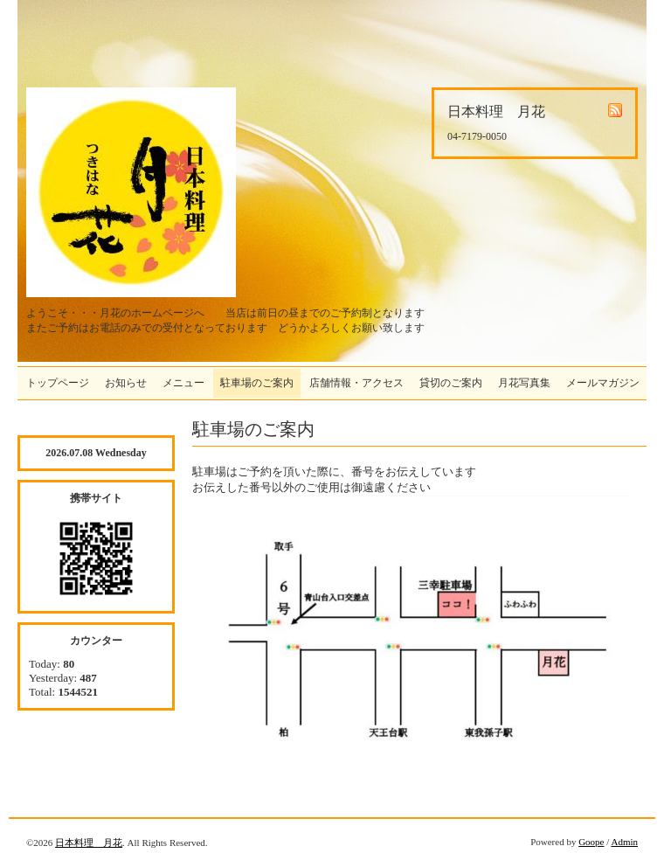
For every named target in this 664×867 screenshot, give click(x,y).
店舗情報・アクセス (356, 383)
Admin (624, 841)
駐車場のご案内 (257, 383)
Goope (591, 841)
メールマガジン (603, 383)
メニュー (183, 383)
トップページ (57, 383)
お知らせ (126, 383)
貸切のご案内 (450, 383)
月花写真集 (524, 383)
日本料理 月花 (88, 842)
